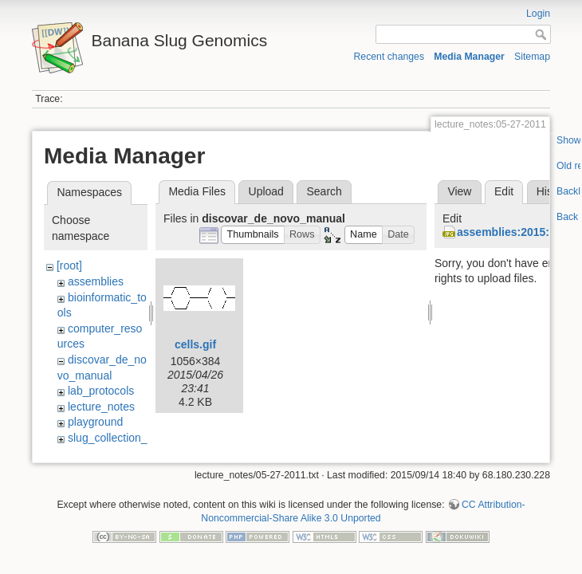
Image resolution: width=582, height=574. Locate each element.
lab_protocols (101, 390)
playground (95, 421)
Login (538, 13)
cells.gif (195, 344)
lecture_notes (101, 406)
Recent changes (389, 56)
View (459, 191)
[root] (69, 265)
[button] (253, 235)
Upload (266, 191)
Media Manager (469, 56)
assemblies (96, 281)
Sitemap (532, 56)
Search (323, 191)
